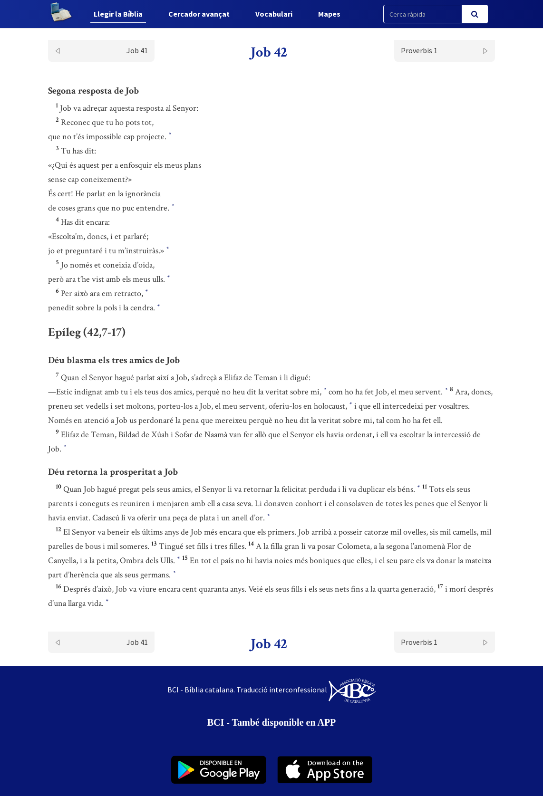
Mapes (329, 14)
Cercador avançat (199, 14)
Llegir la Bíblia (118, 14)
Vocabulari (273, 14)
